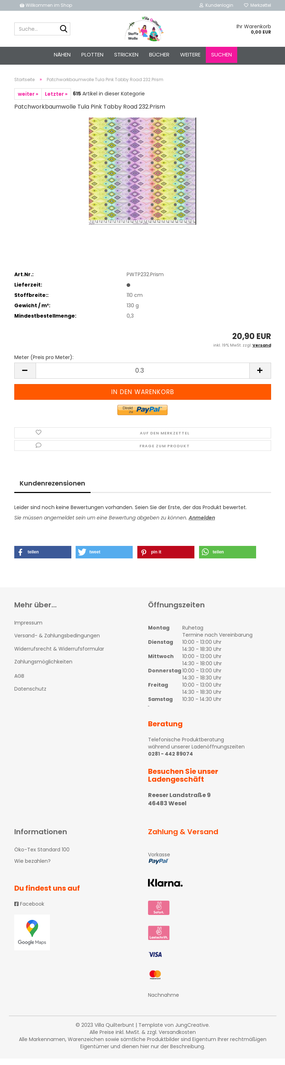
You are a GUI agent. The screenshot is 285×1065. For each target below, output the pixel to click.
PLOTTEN (92, 54)
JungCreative (192, 1031)
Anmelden (202, 524)
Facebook (29, 910)
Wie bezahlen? (32, 867)
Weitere (190, 54)
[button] (42, 558)
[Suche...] (63, 29)
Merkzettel (257, 5)
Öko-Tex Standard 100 (42, 856)
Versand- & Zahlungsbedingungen (57, 642)
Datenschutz (30, 695)
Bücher (159, 54)
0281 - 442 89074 (170, 760)
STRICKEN (126, 54)
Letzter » (56, 100)
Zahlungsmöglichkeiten (43, 668)
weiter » (28, 100)
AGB (19, 682)
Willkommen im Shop (46, 5)
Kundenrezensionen (52, 489)
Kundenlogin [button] (216, 5)
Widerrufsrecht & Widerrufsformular (59, 655)
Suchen (221, 54)
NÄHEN (62, 54)
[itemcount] (143, 377)
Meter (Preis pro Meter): (43, 363)
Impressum (28, 629)
